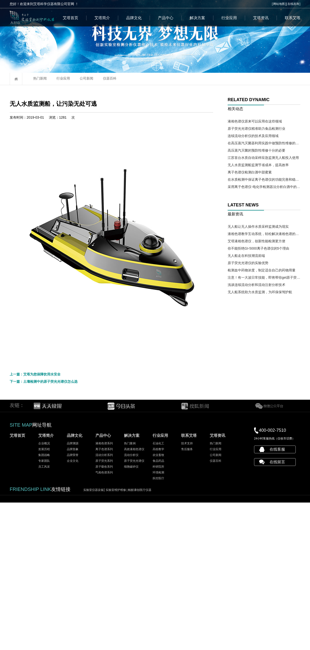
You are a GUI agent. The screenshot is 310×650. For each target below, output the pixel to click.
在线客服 (277, 597)
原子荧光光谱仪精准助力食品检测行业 (256, 128)
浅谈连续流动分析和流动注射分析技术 (256, 285)
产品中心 (165, 18)
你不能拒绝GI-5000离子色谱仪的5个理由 (258, 248)
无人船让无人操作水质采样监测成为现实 (258, 226)
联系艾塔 (292, 18)
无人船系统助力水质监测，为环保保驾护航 (260, 292)
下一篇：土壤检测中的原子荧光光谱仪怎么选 (44, 529)
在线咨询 (293, 4)
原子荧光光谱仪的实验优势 (248, 263)
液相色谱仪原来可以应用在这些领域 (255, 121)
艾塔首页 (70, 18)
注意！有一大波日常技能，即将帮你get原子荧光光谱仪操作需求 (264, 277)
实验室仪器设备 (93, 637)
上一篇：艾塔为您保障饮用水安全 (35, 522)
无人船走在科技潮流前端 (246, 256)
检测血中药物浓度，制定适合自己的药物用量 (261, 270)
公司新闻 (86, 78)
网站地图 (279, 4)
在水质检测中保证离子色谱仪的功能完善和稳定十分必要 (264, 179)
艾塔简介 (102, 18)
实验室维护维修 (117, 637)
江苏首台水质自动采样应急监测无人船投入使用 (263, 158)
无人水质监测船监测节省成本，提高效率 (258, 165)
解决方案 (197, 18)
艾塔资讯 (261, 18)
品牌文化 (134, 18)
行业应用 (229, 18)
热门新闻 (40, 78)
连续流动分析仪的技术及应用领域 (253, 136)
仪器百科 (109, 78)
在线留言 (277, 609)
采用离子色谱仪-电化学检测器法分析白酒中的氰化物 (264, 187)
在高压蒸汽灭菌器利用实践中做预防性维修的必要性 (264, 143)
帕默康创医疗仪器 (139, 637)
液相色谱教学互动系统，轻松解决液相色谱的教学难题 (264, 234)
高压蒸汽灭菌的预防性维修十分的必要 (256, 150)
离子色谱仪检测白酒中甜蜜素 (250, 172)
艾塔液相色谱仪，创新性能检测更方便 (256, 241)
